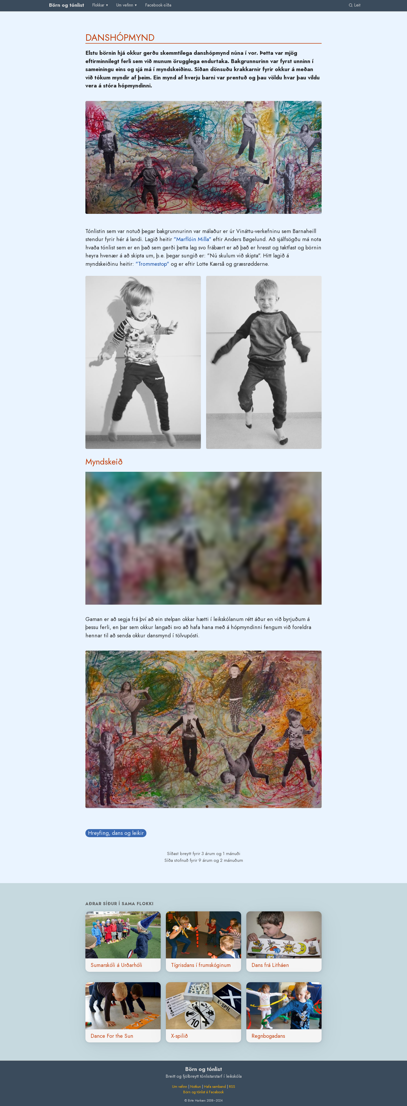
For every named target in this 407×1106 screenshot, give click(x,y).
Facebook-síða (158, 5)
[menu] (100, 5)
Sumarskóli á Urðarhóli (116, 965)
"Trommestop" (152, 264)
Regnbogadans (268, 1036)
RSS (232, 1086)
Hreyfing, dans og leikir (116, 833)
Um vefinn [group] (124, 5)
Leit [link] (354, 5)
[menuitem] (158, 5)
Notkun (195, 1086)
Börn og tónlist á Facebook (203, 1092)
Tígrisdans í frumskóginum (201, 965)
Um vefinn (179, 1086)
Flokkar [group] (98, 5)
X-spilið (179, 1036)
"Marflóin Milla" (192, 239)
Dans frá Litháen (270, 965)
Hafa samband (215, 1086)
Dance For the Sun (112, 1036)
